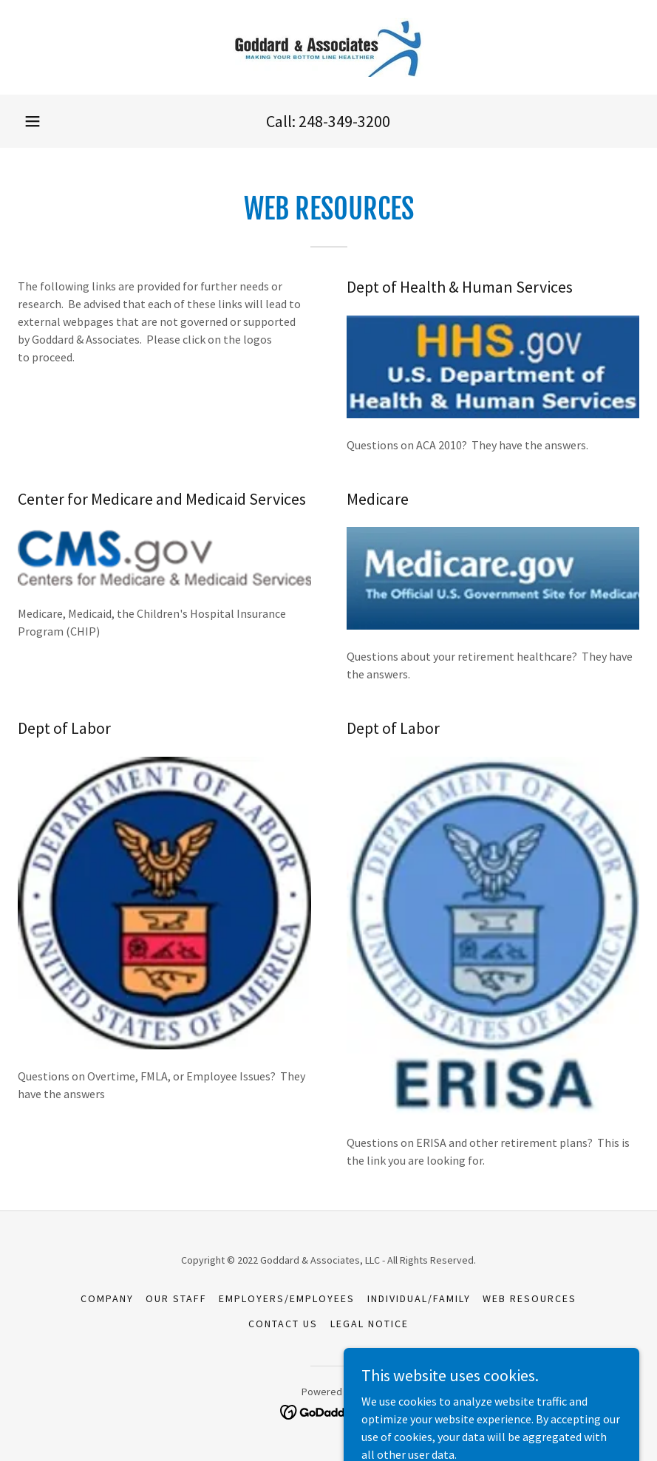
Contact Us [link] (283, 1323)
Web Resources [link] (529, 1298)
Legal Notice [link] (369, 1323)
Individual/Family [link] (419, 1298)
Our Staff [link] (176, 1298)
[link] (328, 47)
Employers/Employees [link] (287, 1298)
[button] (32, 121)
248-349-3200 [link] (344, 121)
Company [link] (107, 1298)
